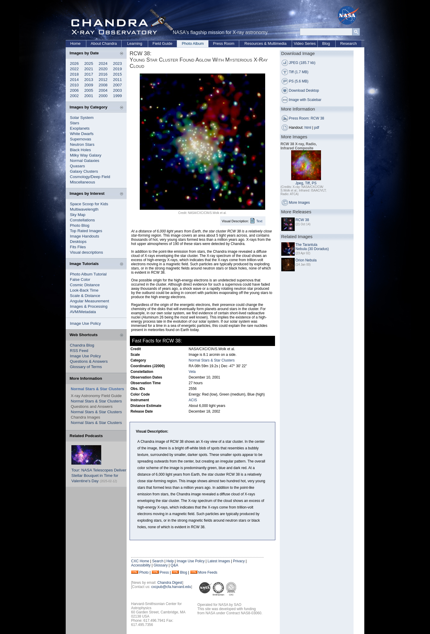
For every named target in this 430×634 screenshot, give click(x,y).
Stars (74, 123)
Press (164, 572)
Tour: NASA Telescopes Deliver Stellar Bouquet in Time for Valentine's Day (98, 475)
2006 (74, 90)
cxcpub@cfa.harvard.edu (171, 587)
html (308, 127)
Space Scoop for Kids (89, 204)
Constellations (82, 220)
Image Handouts (84, 236)
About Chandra (104, 43)
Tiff (307, 183)
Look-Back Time (84, 290)
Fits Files (78, 247)
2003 (117, 90)
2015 (117, 74)
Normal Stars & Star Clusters (96, 401)
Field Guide (162, 43)
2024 (103, 63)
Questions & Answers (89, 361)
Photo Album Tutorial (88, 274)
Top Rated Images (86, 231)
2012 (103, 79)
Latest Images (219, 561)
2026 (74, 63)
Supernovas (80, 139)
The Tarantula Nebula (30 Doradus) (312, 247)
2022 (74, 69)
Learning (134, 43)
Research (348, 43)
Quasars (77, 166)
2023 (117, 63)
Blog (326, 43)
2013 (88, 79)
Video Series (305, 43)
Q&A (174, 565)
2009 (88, 85)
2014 (74, 79)
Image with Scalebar (305, 100)
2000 (103, 96)
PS (314, 183)
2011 (117, 79)
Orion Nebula (306, 260)
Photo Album (193, 43)
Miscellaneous (82, 182)
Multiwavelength (84, 209)
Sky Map (77, 214)
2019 (117, 69)
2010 (74, 85)
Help (170, 561)
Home (75, 43)
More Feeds (207, 572)
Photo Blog (79, 225)
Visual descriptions (86, 252)
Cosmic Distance (85, 285)
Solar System (81, 117)
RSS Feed (79, 350)
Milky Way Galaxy (85, 155)
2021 (88, 69)
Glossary (160, 565)
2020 (103, 69)
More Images (299, 202)
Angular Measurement (89, 301)
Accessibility (140, 565)
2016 (103, 74)
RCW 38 (302, 220)
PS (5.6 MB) (298, 81)
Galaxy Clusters (84, 171)
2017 (88, 74)
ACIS (193, 400)
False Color (80, 279)
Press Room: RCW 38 (306, 118)
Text (259, 221)
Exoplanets (80, 128)
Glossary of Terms (86, 367)
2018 (74, 74)
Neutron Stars (82, 144)
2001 (88, 96)
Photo (143, 572)
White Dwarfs (81, 133)
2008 (103, 85)
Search (157, 561)
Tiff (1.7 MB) (298, 72)
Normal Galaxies (84, 160)
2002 (74, 96)
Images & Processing (89, 306)
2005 (88, 90)
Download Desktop (304, 90)
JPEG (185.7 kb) (302, 63)
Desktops (78, 241)
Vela (192, 372)
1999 (117, 96)
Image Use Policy (85, 323)
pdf (316, 127)
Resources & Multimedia (266, 43)
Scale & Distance (85, 295)
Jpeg (299, 183)
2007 (117, 85)
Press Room (223, 43)
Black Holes (80, 150)
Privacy (239, 561)
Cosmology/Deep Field (90, 176)
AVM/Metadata (83, 312)
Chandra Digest (169, 583)
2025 (88, 63)
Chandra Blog (82, 345)
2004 (103, 90)
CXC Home (140, 561)
